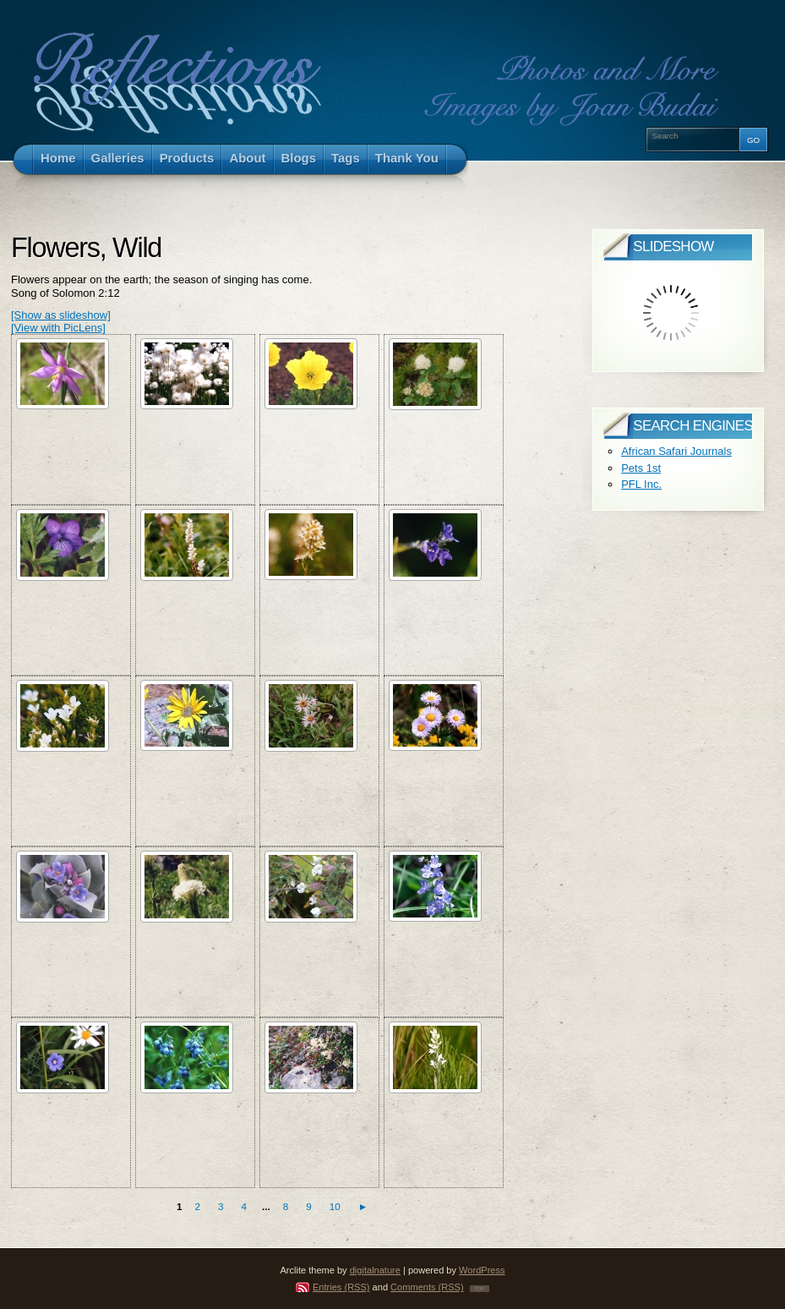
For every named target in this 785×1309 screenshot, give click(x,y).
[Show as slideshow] (61, 315)
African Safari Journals (676, 451)
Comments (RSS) (427, 1287)
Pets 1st (641, 468)
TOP (479, 1288)
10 (335, 1206)
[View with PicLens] (58, 327)
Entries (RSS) (341, 1287)
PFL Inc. (641, 484)
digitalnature (375, 1270)
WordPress (481, 1270)
